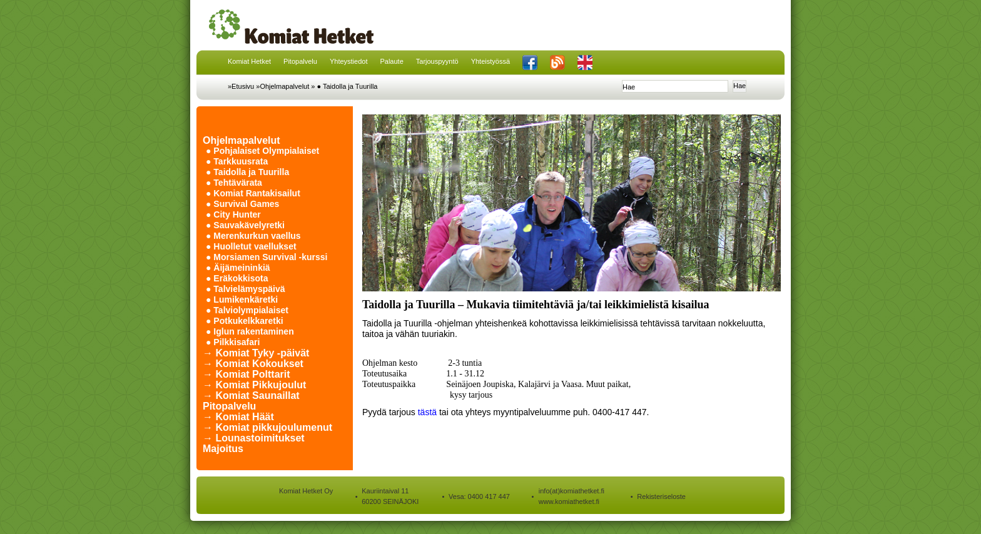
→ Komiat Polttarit (246, 374)
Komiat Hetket (249, 61)
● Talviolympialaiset (247, 310)
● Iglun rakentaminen (250, 331)
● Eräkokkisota (237, 278)
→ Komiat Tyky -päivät (256, 353)
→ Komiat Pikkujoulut (254, 385)
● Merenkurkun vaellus (253, 236)
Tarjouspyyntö (437, 61)
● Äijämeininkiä (238, 268)
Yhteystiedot (349, 61)
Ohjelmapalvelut (241, 140)
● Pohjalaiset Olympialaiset (262, 151)
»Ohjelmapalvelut (282, 86)
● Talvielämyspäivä (245, 289)
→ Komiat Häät (238, 416)
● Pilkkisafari (233, 342)
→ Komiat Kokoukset (253, 363)
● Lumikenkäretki (242, 300)
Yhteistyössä (490, 61)
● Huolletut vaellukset (251, 246)
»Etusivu (241, 86)
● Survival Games (242, 204)
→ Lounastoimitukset (254, 438)
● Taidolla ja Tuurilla (347, 86)
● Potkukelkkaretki (244, 321)
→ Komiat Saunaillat (251, 395)
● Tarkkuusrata (237, 161)
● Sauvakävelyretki (245, 225)
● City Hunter (233, 214)
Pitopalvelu (300, 61)
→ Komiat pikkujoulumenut (267, 427)
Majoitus (223, 448)
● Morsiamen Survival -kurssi (266, 257)
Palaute (391, 61)
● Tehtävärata (234, 183)
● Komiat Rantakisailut (253, 193)
